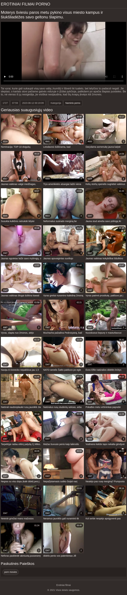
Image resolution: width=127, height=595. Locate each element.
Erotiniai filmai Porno (25, 4)
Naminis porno (72, 103)
